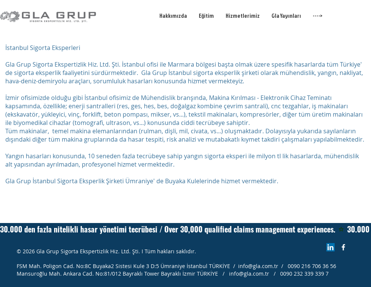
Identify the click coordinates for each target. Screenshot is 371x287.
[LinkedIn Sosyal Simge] (330, 247)
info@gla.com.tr (258, 266)
